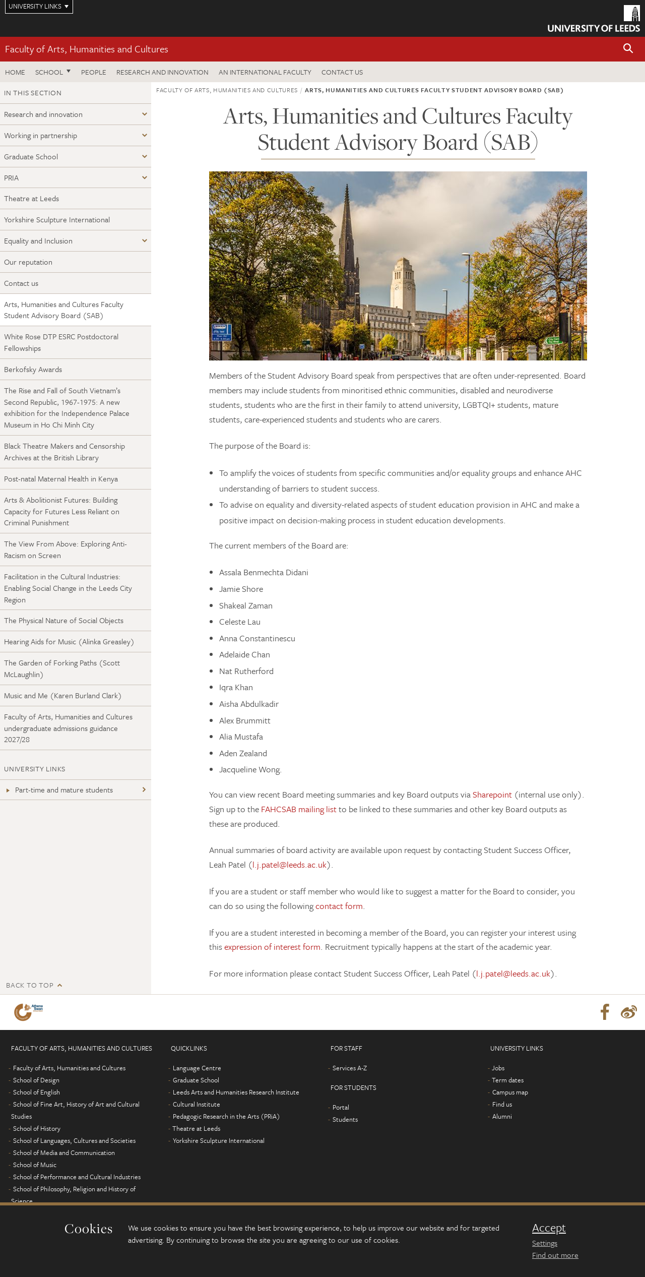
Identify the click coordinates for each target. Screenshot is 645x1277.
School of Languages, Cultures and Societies (74, 1140)
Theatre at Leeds (31, 198)
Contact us (342, 72)
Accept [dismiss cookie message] (549, 1228)
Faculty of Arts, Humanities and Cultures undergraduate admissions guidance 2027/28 (68, 728)
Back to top (29, 985)
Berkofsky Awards (33, 369)
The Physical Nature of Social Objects (63, 620)
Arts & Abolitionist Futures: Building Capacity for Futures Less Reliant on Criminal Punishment (61, 511)
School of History (36, 1128)
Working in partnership (40, 135)
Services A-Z (350, 1068)
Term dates (508, 1080)
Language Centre (197, 1068)
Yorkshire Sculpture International (57, 219)
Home (15, 72)
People (93, 72)
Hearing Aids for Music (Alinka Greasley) (69, 641)
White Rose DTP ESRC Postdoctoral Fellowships (61, 342)
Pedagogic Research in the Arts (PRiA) (226, 1116)
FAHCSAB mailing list (299, 809)
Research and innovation (162, 72)
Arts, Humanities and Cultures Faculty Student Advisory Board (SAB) (63, 309)
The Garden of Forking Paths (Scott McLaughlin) (62, 668)
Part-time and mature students (58, 789)
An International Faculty (265, 72)
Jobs (498, 1068)
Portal (341, 1107)
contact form (339, 905)
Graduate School (31, 156)
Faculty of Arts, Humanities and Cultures (86, 48)
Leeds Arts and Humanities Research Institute (236, 1092)
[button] (628, 49)
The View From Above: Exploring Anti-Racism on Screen (65, 549)
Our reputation (28, 261)
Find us (502, 1104)
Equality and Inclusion (38, 240)
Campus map (510, 1092)
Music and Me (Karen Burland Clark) (63, 695)
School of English (36, 1092)
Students (345, 1119)
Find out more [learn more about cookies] (555, 1254)
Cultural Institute (196, 1104)
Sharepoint (492, 794)
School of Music (34, 1165)
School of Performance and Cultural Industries (77, 1177)
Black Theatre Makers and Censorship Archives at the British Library (64, 451)
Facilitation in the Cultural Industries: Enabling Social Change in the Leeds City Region (68, 588)
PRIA (11, 177)
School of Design (36, 1080)
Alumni (502, 1116)
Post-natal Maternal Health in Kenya (61, 478)
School (49, 72)
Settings (544, 1242)
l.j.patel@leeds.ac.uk (289, 864)
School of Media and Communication (64, 1152)
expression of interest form (272, 946)
